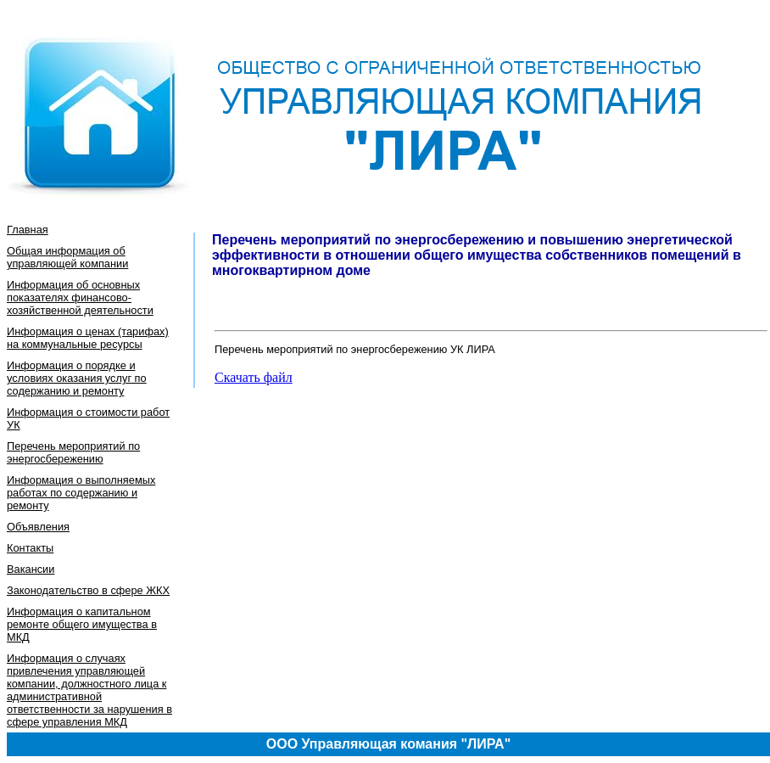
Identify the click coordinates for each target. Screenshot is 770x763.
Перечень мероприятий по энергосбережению (73, 452)
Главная (27, 229)
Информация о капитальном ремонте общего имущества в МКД (82, 624)
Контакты (30, 547)
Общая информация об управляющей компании (67, 257)
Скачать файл (254, 377)
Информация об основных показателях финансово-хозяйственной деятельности (80, 297)
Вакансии (30, 569)
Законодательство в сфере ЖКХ (88, 590)
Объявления (38, 526)
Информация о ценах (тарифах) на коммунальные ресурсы (88, 338)
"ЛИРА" (486, 744)
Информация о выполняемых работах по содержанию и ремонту (81, 493)
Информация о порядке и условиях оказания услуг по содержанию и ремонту (77, 378)
